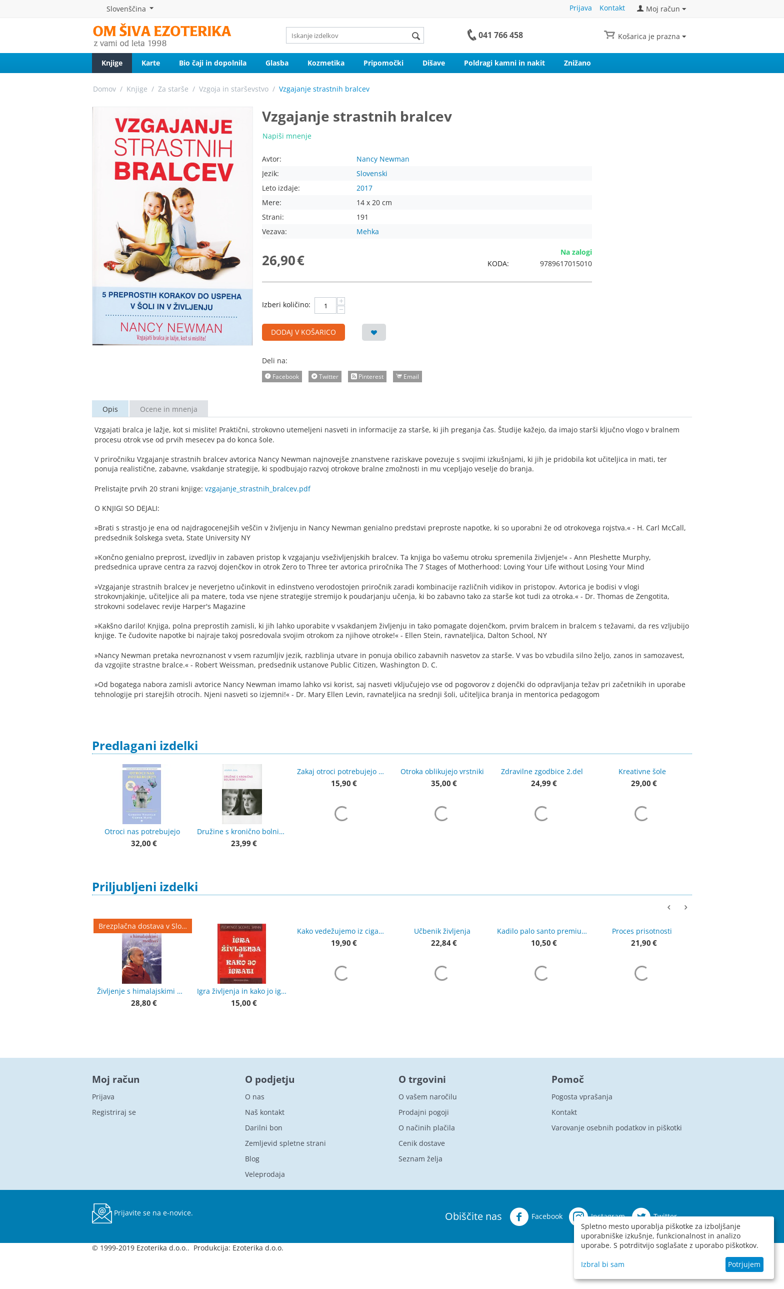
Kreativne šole (642, 771)
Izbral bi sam (602, 1264)
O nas (254, 1096)
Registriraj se (114, 1112)
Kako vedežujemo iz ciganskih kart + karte (342, 931)
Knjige (112, 63)
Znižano (577, 63)
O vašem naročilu (427, 1096)
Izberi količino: (286, 304)
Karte (151, 63)
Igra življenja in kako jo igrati (242, 991)
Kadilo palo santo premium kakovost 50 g (542, 931)
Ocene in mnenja (169, 409)
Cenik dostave (421, 1143)
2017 (364, 188)
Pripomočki (384, 63)
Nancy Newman (383, 159)
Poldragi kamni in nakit (504, 63)
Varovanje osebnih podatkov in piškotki (617, 1127)
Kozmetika (326, 63)
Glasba (277, 63)
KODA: (498, 263)
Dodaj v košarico (303, 332)
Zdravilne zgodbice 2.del (542, 771)
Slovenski (372, 173)
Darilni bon (263, 1127)
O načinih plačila (426, 1127)
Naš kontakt (264, 1112)
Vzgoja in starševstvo (233, 89)
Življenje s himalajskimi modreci (142, 991)
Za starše (173, 89)
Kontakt (612, 8)
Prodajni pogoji (423, 1112)
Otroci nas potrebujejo (142, 831)
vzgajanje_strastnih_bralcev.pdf (257, 488)
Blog (252, 1158)
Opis (110, 409)
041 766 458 (500, 35)
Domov (104, 89)
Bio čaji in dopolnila (212, 63)
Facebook (536, 1216)
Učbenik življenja (442, 931)
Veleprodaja (265, 1174)
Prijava (581, 8)
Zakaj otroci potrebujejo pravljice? (342, 771)
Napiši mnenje (287, 136)
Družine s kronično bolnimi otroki (242, 831)
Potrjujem (744, 1264)
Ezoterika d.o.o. (258, 1247)
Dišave (433, 63)
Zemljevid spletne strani (285, 1143)
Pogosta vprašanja (582, 1096)
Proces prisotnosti (642, 931)
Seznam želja (420, 1158)
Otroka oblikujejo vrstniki (442, 771)
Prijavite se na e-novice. (142, 1213)
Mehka (367, 231)
